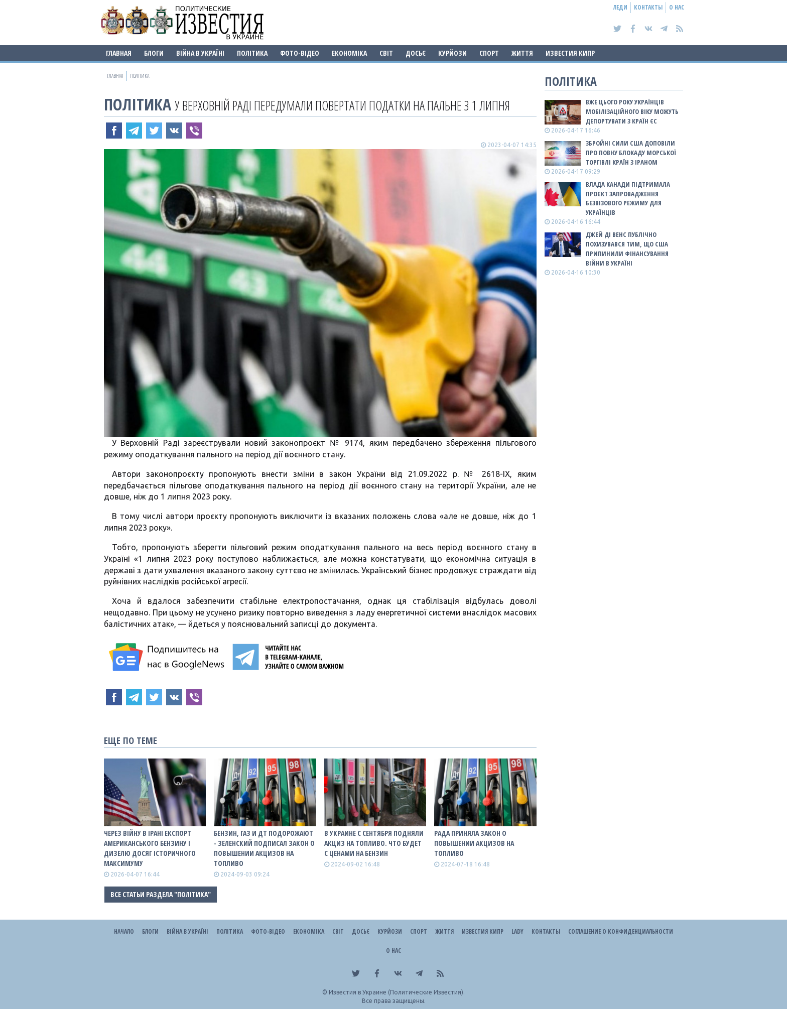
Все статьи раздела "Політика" (160, 894)
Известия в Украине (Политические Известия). (397, 992)
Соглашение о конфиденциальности (620, 931)
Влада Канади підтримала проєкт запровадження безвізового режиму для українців (628, 198)
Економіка (349, 53)
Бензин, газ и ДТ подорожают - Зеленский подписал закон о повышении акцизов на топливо (264, 848)
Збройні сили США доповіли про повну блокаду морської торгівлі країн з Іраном (631, 153)
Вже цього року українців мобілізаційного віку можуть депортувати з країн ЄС (632, 111)
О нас (676, 7)
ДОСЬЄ (416, 53)
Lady (517, 931)
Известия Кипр (570, 53)
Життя (522, 53)
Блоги (154, 53)
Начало (124, 931)
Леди (620, 7)
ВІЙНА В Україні (200, 53)
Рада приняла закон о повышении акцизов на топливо (474, 843)
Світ (386, 53)
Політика (252, 53)
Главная (119, 53)
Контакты (648, 7)
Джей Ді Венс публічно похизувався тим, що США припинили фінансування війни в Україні (627, 249)
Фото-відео (299, 53)
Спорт (489, 53)
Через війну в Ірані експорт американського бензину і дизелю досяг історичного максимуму (150, 848)
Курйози (452, 53)
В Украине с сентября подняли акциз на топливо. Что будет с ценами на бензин (374, 843)
